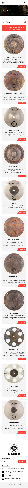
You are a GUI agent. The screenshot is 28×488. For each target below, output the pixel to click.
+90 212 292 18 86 (8, 475)
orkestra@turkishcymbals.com (11, 479)
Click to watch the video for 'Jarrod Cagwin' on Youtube (14, 28)
